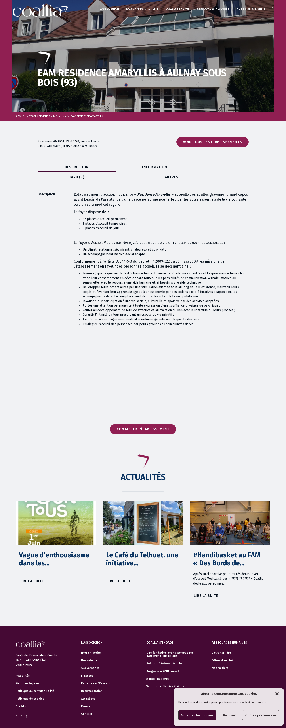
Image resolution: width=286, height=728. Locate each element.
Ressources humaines (213, 8)
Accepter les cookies (197, 715)
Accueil (21, 116)
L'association (109, 8)
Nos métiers (220, 657)
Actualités (23, 666)
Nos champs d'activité (142, 8)
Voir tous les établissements (212, 142)
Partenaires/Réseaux (96, 672)
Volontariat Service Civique (165, 676)
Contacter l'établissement (143, 420)
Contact (86, 703)
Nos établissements (250, 8)
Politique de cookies (30, 689)
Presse (85, 696)
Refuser (229, 715)
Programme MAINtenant (162, 660)
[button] (277, 693)
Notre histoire (91, 642)
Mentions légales (27, 674)
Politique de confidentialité (35, 681)
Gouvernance (90, 657)
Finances (87, 665)
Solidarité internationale (164, 653)
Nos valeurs (89, 649)
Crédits (21, 697)
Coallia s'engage (177, 8)
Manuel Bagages (157, 668)
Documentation (92, 680)
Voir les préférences (261, 715)
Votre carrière (221, 642)
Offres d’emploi (222, 649)
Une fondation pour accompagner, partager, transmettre (169, 644)
